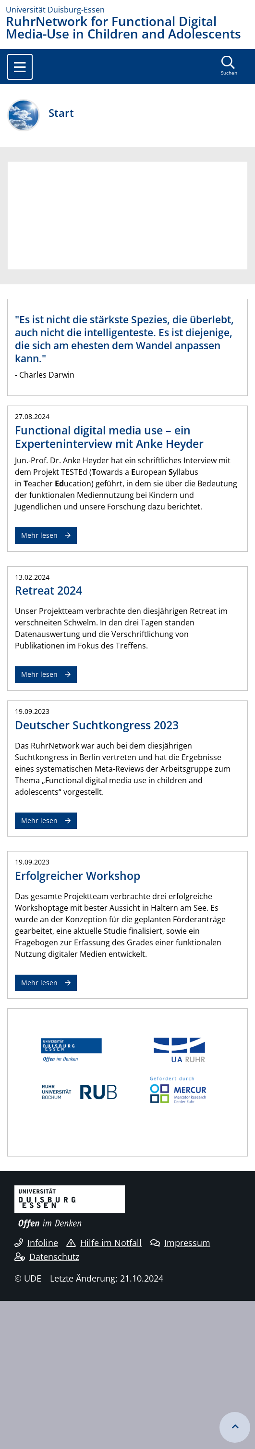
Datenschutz (46, 1256)
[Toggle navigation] (20, 67)
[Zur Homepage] (127, 9)
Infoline (36, 1242)
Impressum (180, 1242)
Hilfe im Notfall (104, 1242)
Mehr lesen (39, 535)
